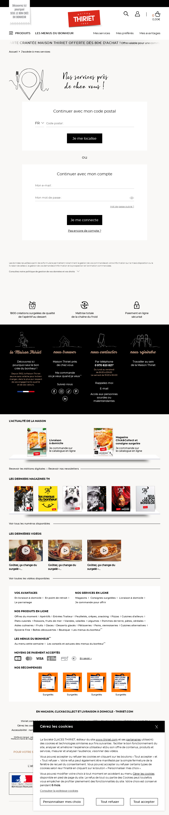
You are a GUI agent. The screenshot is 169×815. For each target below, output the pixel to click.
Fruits (39, 625)
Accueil (13, 51)
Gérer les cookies (143, 773)
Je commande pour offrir (90, 602)
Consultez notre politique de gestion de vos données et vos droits (42, 271)
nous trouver (65, 352)
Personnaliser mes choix (62, 802)
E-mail (104, 388)
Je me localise (84, 138)
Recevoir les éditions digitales (27, 469)
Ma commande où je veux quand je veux (65, 374)
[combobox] (39, 123)
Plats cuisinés (23, 620)
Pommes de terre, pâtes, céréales (123, 620)
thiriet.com (27, 721)
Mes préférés (124, 33)
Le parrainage (23, 602)
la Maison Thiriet (26, 352)
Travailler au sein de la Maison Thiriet (143, 363)
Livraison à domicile (131, 597)
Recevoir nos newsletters (63, 469)
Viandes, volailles (74, 620)
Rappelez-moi (104, 383)
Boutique (64, 629)
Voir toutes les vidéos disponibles (29, 578)
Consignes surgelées (103, 597)
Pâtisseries (85, 625)
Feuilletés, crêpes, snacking (92, 616)
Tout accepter (144, 802)
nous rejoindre (143, 352)
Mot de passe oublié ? (122, 206)
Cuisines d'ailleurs (132, 616)
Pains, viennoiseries (106, 625)
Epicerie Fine (22, 629)
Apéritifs (45, 616)
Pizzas (115, 616)
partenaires (133, 739)
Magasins (81, 597)
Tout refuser (110, 802)
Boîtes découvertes (44, 629)
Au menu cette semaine (29, 643)
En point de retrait (56, 597)
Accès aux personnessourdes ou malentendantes (104, 397)
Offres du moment (26, 616)
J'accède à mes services (35, 51)
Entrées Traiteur (63, 616)
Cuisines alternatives (133, 625)
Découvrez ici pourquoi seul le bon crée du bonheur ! (26, 365)
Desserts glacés (66, 625)
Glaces (50, 625)
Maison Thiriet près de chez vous (65, 363)
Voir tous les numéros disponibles (29, 523)
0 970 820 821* (104, 365)
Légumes (93, 620)
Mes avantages (149, 33)
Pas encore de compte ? (84, 230)
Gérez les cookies (27, 725)
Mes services (101, 33)
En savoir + (86, 658)
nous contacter (104, 352)
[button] (137, 14)
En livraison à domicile (28, 597)
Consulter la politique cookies (59, 790)
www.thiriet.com (107, 739)
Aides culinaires (24, 625)
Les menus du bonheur (54, 33)
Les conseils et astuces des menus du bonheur (76, 643)
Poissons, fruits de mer (48, 620)
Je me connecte (84, 220)
